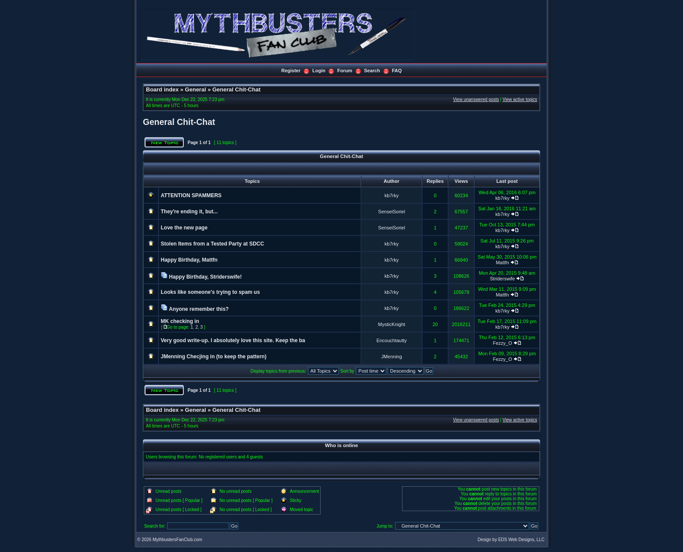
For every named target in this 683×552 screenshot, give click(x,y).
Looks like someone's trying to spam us (210, 292)
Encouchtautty (391, 340)
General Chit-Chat (236, 89)
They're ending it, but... (189, 212)
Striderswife (502, 278)
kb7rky (392, 195)
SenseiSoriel (391, 211)
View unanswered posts (476, 99)
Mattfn (502, 262)
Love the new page (184, 228)
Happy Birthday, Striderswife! (205, 277)
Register (291, 70)
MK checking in (180, 321)
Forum (344, 70)
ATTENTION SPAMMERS (191, 195)
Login (318, 70)
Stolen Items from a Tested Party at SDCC (212, 244)
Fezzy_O (502, 343)
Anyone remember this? (199, 309)
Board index (162, 89)
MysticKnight (391, 324)
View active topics (520, 99)
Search (372, 70)
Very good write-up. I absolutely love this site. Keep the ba (233, 340)
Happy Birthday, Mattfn (189, 260)
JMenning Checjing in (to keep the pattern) (214, 356)
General (195, 89)
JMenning (391, 356)
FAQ (397, 70)
